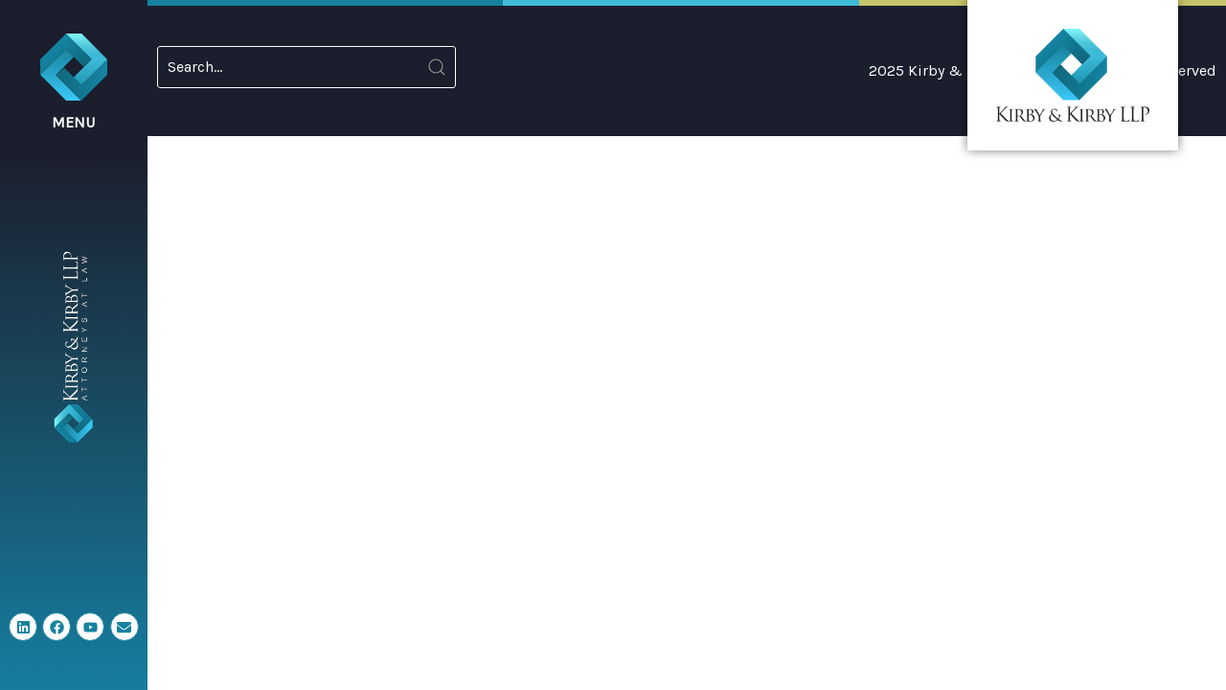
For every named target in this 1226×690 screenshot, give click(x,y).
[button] (73, 82)
